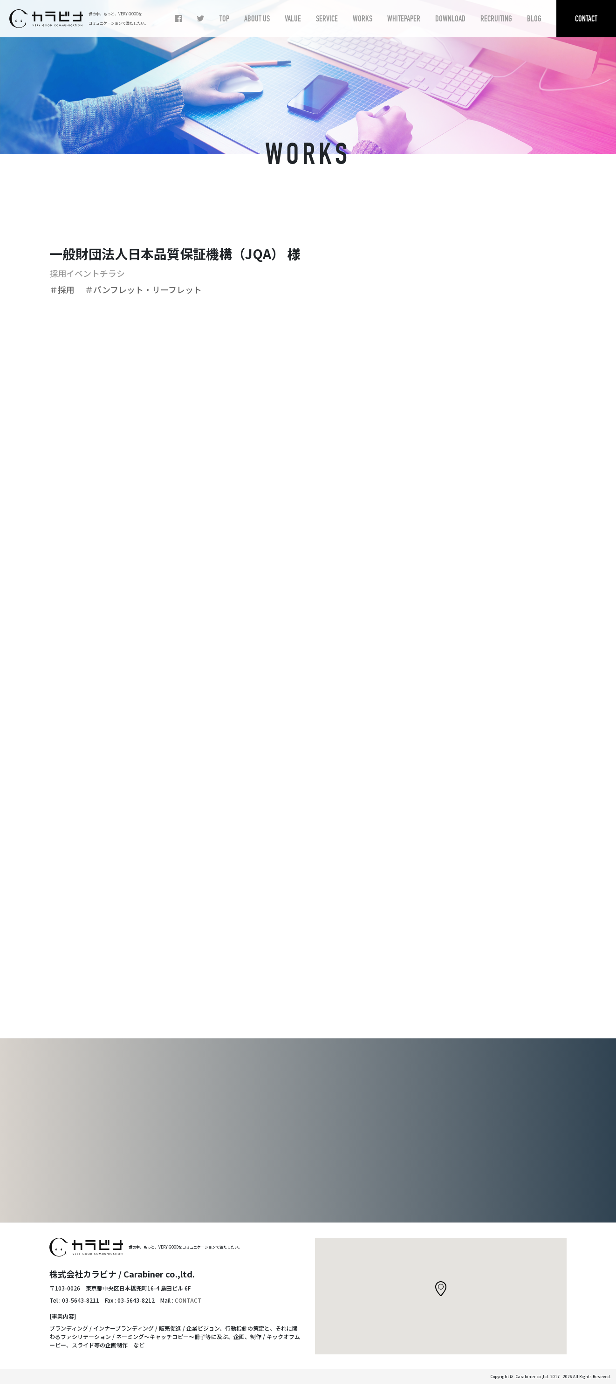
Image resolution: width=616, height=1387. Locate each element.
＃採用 (66, 289)
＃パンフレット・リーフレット (147, 289)
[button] (440, 1291)
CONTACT (188, 1303)
